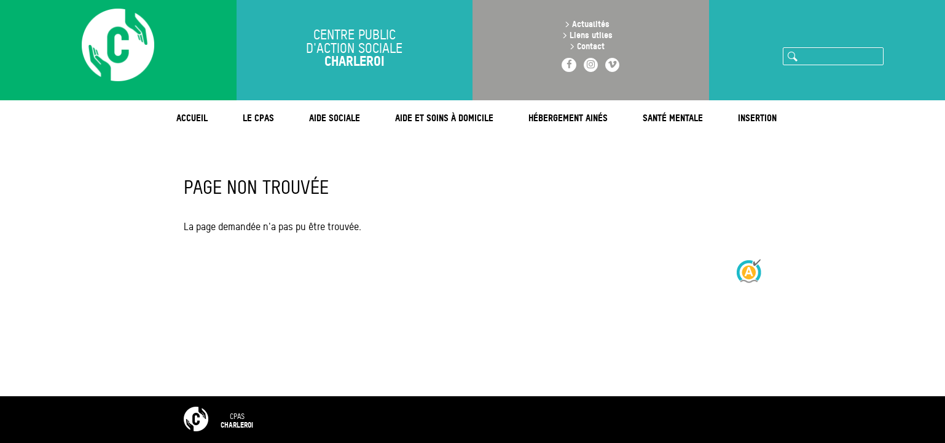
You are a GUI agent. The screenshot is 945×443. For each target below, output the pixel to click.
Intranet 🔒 (639, 419)
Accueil (192, 118)
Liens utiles (591, 35)
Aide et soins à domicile (444, 118)
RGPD (576, 419)
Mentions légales (503, 419)
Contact (591, 46)
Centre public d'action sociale (354, 50)
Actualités (591, 23)
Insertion (757, 118)
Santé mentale (673, 118)
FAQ (371, 419)
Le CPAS (258, 118)
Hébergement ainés (568, 118)
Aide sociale (334, 118)
